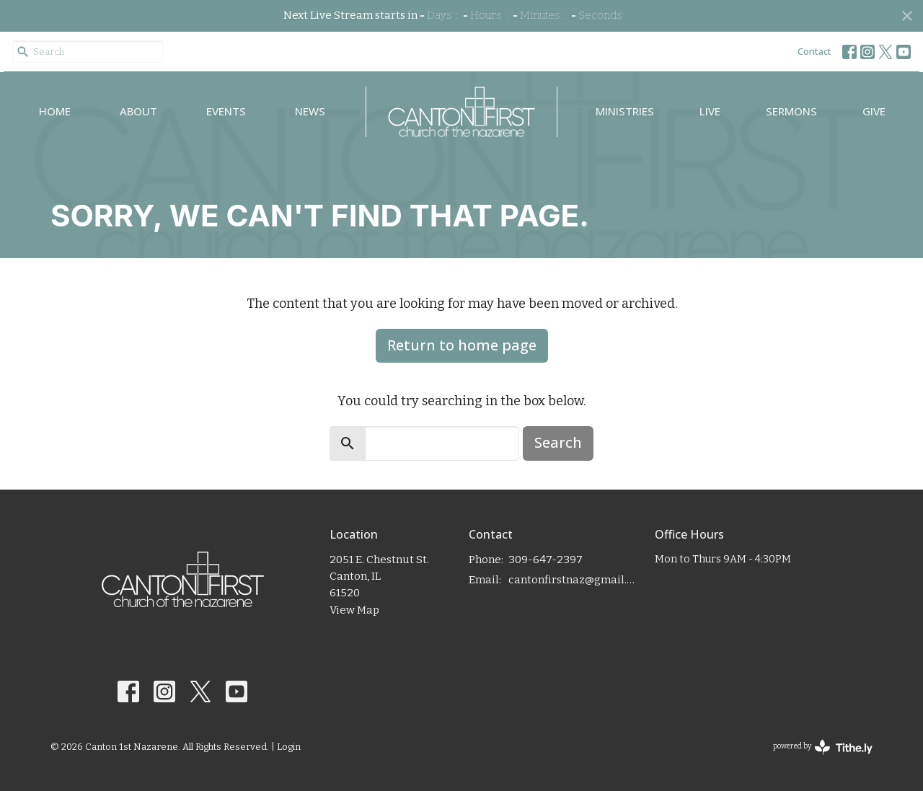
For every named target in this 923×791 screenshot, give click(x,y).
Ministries (625, 111)
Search (558, 442)
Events (226, 111)
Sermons (791, 111)
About (138, 111)
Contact (814, 51)
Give (874, 111)
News (310, 111)
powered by (823, 747)
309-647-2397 (545, 559)
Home (55, 111)
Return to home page (461, 345)
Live (709, 111)
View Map (354, 610)
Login (289, 746)
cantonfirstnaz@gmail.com (574, 579)
